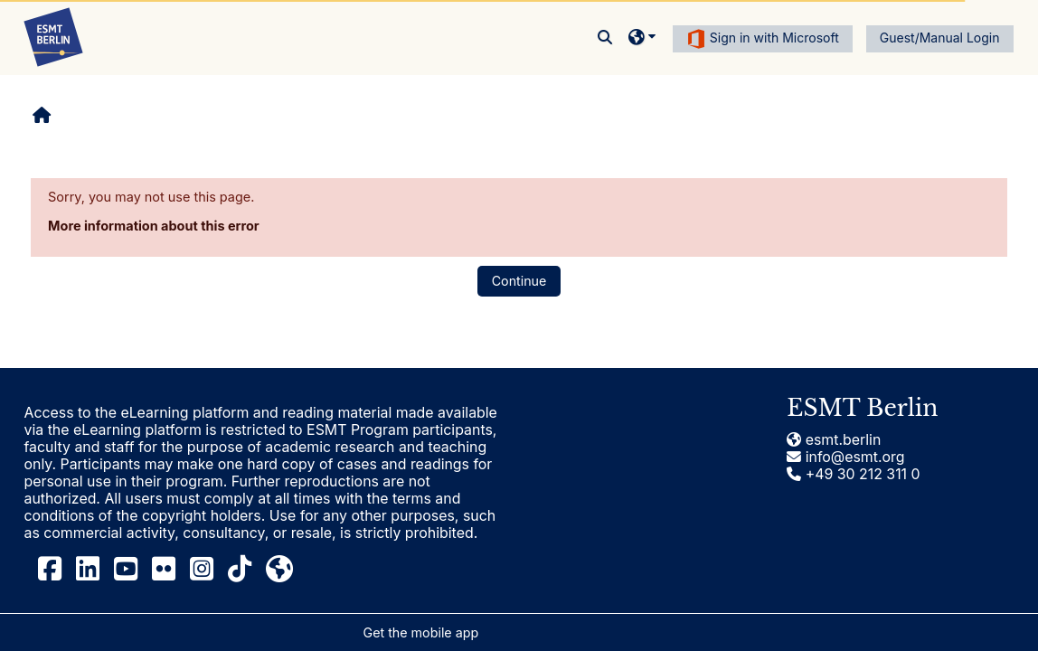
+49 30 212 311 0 (853, 474)
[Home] (53, 36)
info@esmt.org (845, 457)
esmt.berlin (834, 439)
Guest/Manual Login (940, 37)
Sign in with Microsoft (762, 39)
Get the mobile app (420, 632)
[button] (606, 37)
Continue (519, 280)
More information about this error (154, 225)
